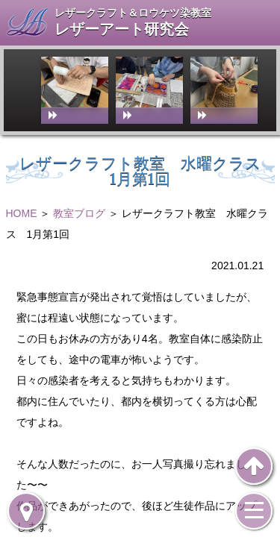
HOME (21, 213)
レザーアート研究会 (122, 29)
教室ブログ (79, 213)
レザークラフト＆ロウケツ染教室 (133, 12)
